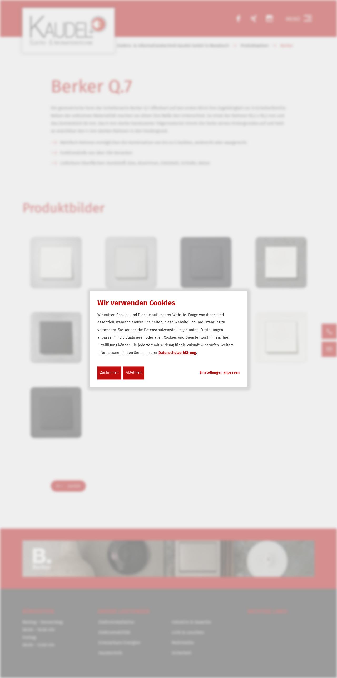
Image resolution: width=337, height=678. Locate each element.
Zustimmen (109, 373)
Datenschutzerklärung (177, 353)
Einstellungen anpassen (220, 373)
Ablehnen (134, 373)
